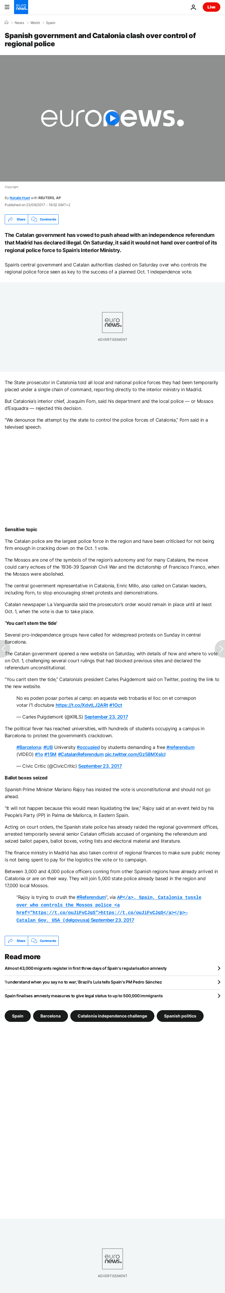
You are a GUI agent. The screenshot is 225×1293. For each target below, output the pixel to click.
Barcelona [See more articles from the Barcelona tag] (50, 1013)
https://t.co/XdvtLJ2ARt (82, 705)
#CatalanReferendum (81, 754)
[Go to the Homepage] (21, 7)
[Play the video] (112, 118)
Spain (50, 23)
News (19, 23)
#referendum (180, 747)
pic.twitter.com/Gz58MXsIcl (135, 754)
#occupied (88, 747)
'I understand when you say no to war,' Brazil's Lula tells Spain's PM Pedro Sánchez (83, 979)
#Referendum (90, 897)
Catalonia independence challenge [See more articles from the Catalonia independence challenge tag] (112, 1013)
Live (211, 6)
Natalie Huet (20, 198)
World (35, 23)
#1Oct (115, 705)
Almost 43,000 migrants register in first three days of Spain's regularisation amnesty (86, 965)
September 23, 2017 (106, 717)
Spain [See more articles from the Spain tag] (17, 1013)
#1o (39, 754)
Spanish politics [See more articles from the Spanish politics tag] (180, 1013)
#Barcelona (28, 747)
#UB (48, 747)
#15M (50, 754)
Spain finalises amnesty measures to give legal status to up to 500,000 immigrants (84, 993)
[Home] (6, 22)
